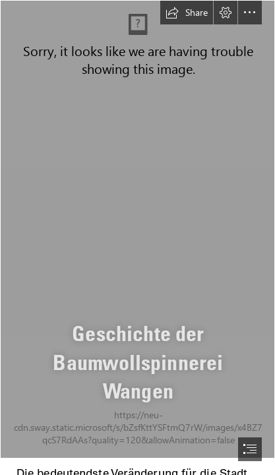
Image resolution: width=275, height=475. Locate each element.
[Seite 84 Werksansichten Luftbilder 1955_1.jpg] (137, 229)
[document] (137, 237)
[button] (186, 12)
